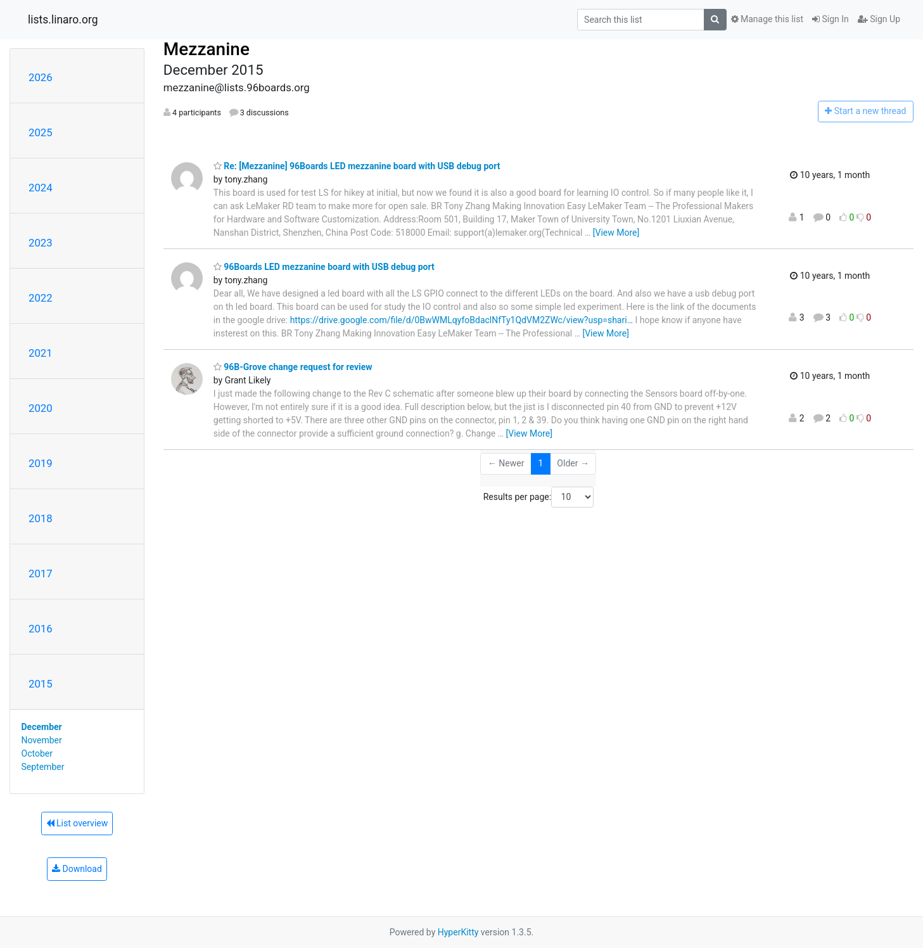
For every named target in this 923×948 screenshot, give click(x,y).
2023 (41, 242)
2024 (41, 187)
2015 (41, 683)
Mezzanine (206, 49)
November (42, 740)
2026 (41, 77)
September (43, 767)
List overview (77, 823)
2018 (41, 518)
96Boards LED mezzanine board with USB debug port (324, 267)
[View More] (616, 232)
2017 (41, 573)
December (42, 727)
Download (77, 869)
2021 (41, 353)
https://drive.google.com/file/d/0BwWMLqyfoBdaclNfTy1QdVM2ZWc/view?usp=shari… (461, 320)
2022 (41, 297)
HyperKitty (458, 932)
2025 (41, 132)
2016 (41, 628)
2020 (41, 408)
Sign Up (879, 19)
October (37, 753)
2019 (41, 463)
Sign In (830, 19)
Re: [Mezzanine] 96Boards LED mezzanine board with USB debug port (356, 166)
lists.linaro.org (63, 19)
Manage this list (767, 19)
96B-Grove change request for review (292, 367)
